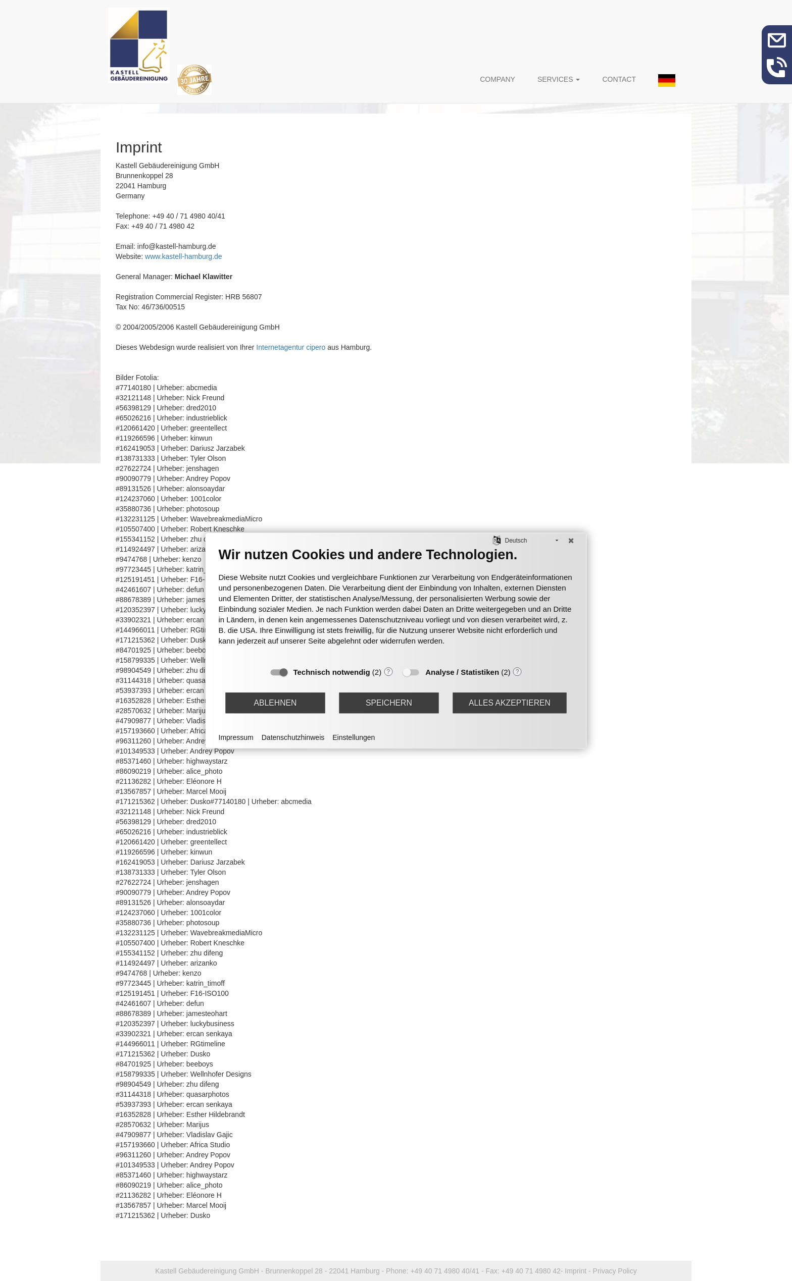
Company (497, 79)
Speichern (389, 703)
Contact (619, 79)
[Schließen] (571, 540)
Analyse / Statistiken (462, 672)
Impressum (236, 737)
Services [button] (558, 79)
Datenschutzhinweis (293, 737)
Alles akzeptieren (510, 703)
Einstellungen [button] (353, 737)
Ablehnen (275, 703)
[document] (396, 603)
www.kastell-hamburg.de (183, 256)
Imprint (575, 1271)
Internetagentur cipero (290, 347)
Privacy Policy (615, 1271)
